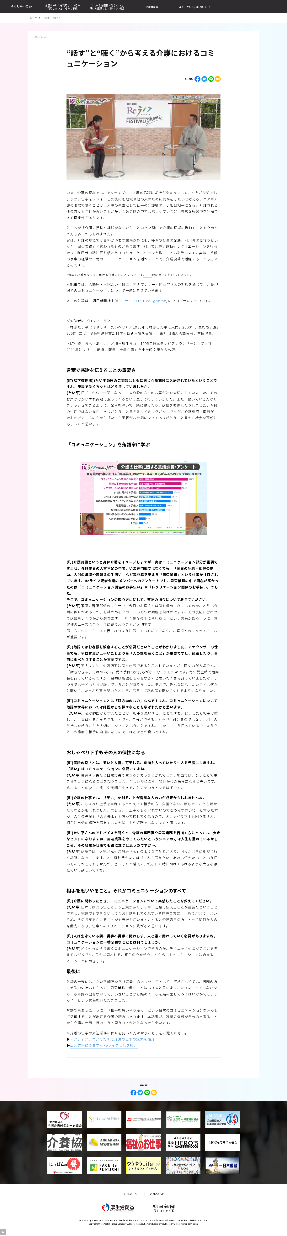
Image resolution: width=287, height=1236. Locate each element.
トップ (33, 18)
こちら (147, 275)
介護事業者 (152, 7)
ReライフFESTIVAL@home (143, 300)
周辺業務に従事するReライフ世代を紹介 (104, 1045)
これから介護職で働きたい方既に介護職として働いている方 (107, 7)
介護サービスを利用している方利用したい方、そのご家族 (62, 7)
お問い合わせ (157, 1194)
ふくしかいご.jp (21, 6)
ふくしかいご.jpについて (193, 6)
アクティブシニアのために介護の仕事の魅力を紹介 (112, 1039)
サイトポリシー (131, 1194)
